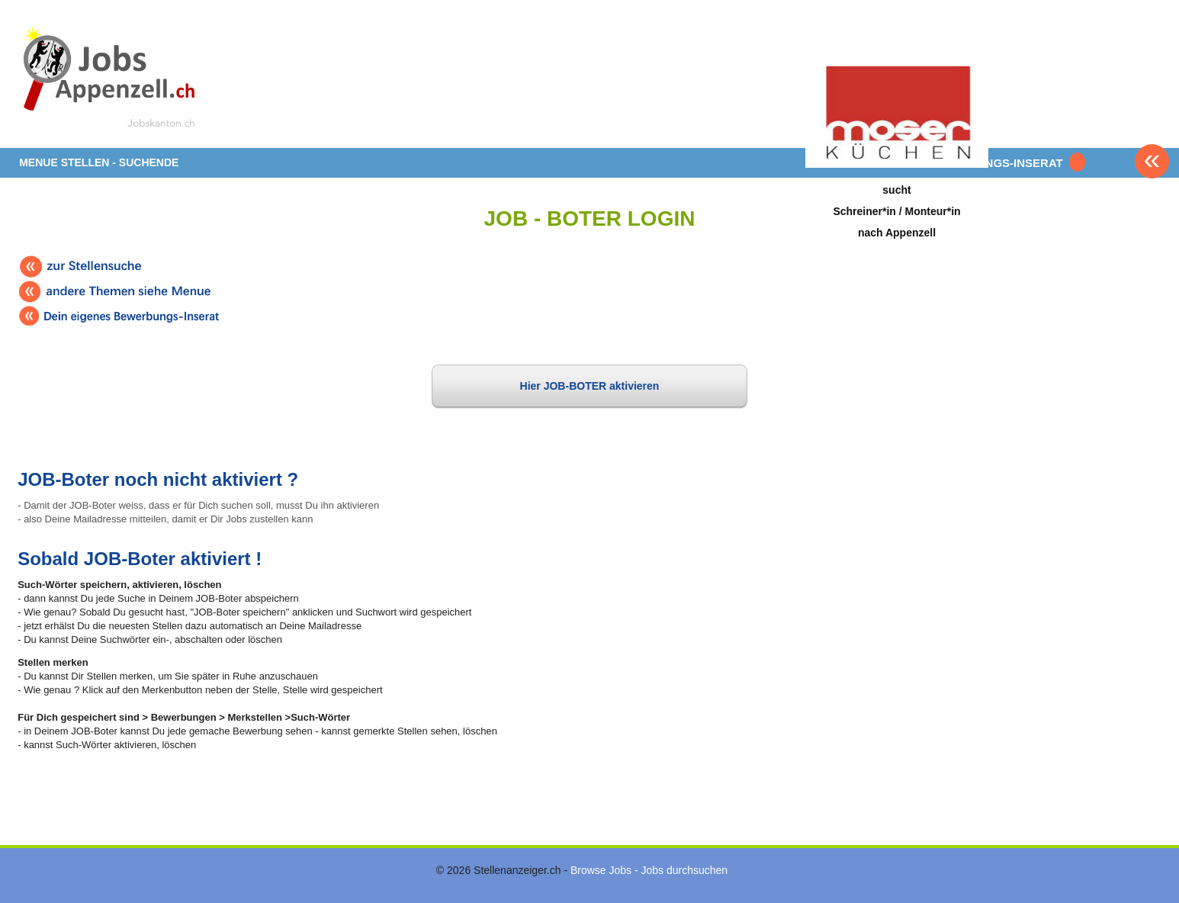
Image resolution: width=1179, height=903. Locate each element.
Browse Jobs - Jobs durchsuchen (649, 870)
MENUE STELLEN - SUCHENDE (98, 162)
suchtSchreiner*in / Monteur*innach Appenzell (896, 211)
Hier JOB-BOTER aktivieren (590, 386)
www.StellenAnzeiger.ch (109, 79)
